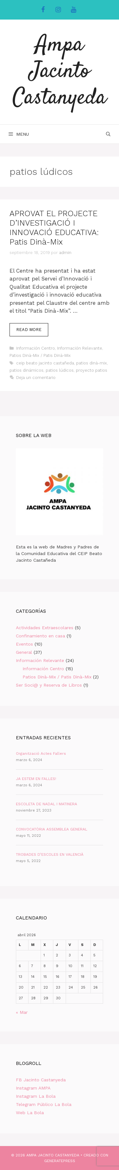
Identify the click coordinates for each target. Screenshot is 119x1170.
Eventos (24, 644)
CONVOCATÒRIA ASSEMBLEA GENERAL (51, 829)
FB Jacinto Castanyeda (41, 1079)
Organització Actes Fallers (41, 753)
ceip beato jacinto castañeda (45, 363)
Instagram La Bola (36, 1096)
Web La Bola (30, 1112)
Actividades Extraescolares (44, 627)
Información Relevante (79, 348)
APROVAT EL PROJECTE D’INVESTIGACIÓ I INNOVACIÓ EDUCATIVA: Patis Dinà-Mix (54, 227)
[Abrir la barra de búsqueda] (108, 134)
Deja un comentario (36, 377)
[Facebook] (43, 9)
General (24, 652)
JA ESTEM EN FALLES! (36, 779)
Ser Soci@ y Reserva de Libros (49, 685)
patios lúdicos (60, 370)
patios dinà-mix (91, 363)
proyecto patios (91, 370)
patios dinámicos (26, 370)
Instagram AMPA (33, 1087)
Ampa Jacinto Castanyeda (59, 72)
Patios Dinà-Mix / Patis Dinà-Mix (40, 355)
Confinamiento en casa (40, 635)
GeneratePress (59, 1161)
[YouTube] (73, 9)
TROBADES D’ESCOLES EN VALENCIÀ (49, 854)
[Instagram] (58, 9)
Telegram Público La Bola (43, 1104)
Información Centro (35, 348)
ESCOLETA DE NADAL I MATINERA (46, 804)
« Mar (22, 1012)
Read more (32, 331)
